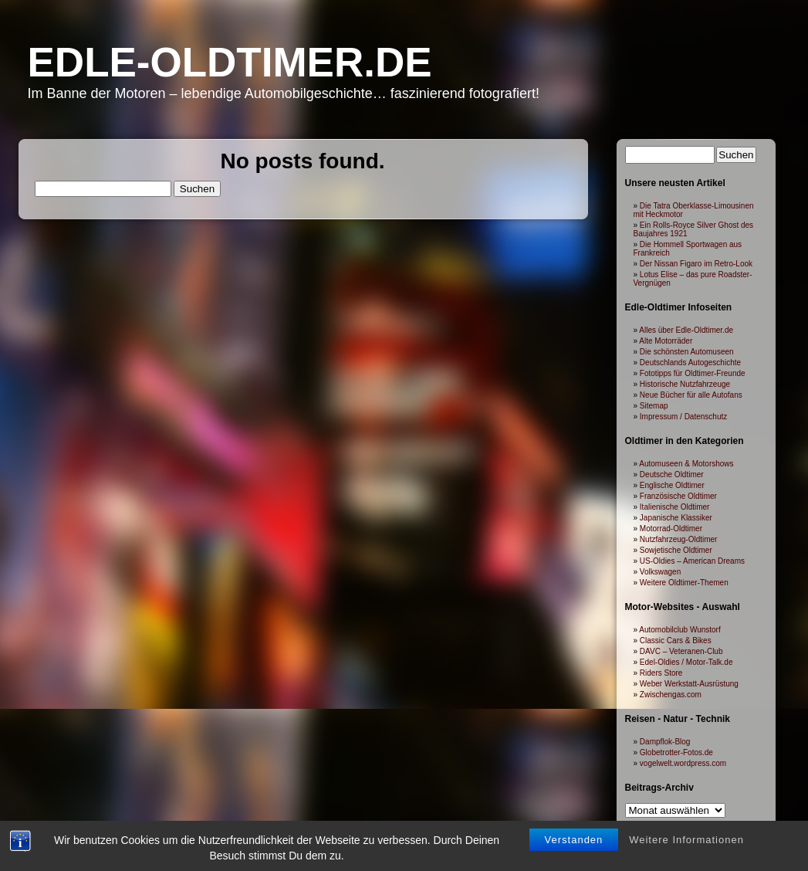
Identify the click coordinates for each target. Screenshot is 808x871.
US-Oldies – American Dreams (692, 561)
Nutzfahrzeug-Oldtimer (679, 539)
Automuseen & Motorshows (686, 463)
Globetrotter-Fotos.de (676, 752)
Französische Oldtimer (678, 496)
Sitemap (654, 406)
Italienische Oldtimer (675, 507)
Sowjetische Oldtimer (676, 550)
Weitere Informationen (686, 843)
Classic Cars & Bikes (676, 640)
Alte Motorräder (665, 341)
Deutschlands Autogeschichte (690, 362)
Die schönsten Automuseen (687, 351)
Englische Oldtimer (672, 485)
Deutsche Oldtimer (672, 474)
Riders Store (661, 673)
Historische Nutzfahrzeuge (685, 384)
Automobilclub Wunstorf (679, 629)
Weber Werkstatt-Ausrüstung (689, 684)
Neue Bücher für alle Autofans (691, 395)
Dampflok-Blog (665, 741)
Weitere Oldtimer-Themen (684, 582)
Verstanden (574, 843)
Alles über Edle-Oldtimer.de (686, 330)
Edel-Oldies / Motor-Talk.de (686, 662)
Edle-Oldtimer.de (230, 62)
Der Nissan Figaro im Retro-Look (696, 263)
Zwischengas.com (671, 694)
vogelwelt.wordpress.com (683, 763)
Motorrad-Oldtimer (671, 528)
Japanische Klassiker (676, 517)
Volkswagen (660, 572)
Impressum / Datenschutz (683, 416)
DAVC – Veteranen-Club (681, 651)
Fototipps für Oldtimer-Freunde (692, 373)
